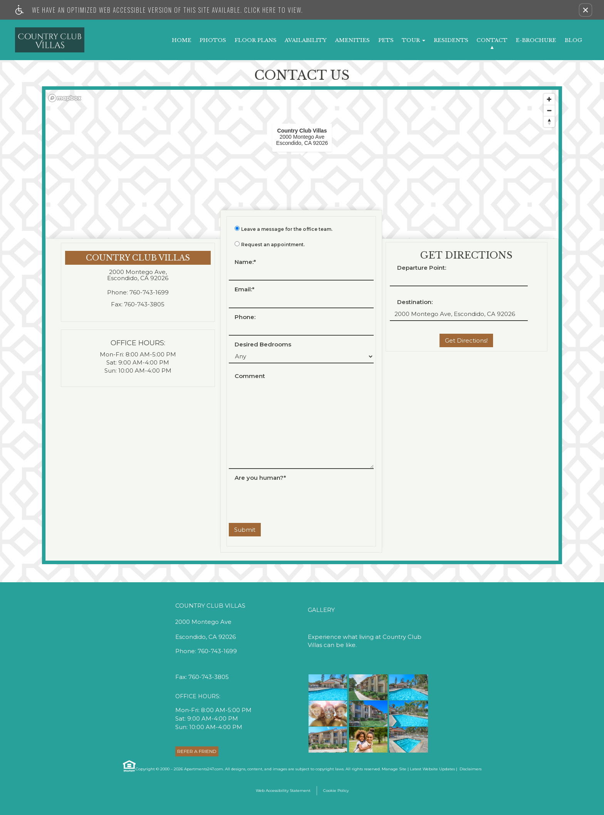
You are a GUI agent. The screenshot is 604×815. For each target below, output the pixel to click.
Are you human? (260, 478)
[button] (585, 10)
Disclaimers (470, 768)
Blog (573, 40)
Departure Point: (421, 268)
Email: (245, 289)
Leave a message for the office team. (286, 229)
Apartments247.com (203, 768)
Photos (213, 40)
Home (181, 40)
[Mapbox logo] (65, 98)
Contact (491, 40)
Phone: (245, 317)
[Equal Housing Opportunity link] (128, 766)
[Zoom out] (549, 110)
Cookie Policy (336, 790)
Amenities (352, 40)
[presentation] (287, 498)
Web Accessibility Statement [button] (283, 790)
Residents (451, 40)
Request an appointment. (273, 244)
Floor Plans (256, 40)
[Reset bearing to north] (549, 121)
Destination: (415, 302)
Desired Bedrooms (263, 344)
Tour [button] (413, 40)
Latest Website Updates (432, 768)
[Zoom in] (549, 99)
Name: (245, 262)
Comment (250, 376)
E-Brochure (536, 40)
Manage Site (394, 768)
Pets (386, 40)
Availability (306, 40)
